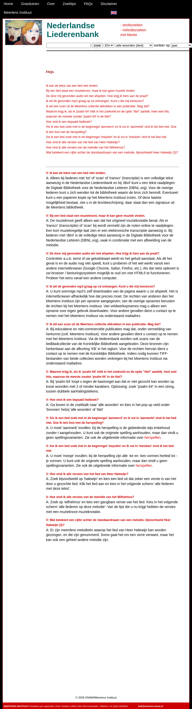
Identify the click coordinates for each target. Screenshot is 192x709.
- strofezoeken (131, 25)
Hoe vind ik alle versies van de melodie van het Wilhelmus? (85, 147)
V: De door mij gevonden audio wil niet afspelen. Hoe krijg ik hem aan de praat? (102, 253)
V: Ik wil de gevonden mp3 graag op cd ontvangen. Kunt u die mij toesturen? (100, 286)
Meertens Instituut (18, 12)
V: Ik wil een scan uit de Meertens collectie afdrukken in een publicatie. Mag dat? (103, 324)
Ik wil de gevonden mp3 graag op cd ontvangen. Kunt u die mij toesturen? (95, 101)
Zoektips (69, 4)
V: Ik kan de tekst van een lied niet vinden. (76, 173)
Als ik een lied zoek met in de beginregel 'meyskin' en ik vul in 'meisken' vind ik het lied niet (106, 137)
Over (51, 4)
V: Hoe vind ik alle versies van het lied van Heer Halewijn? (87, 474)
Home (8, 4)
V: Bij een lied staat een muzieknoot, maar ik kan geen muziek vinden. (95, 216)
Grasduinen (30, 4)
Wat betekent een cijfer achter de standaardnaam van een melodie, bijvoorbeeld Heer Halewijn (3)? (112, 152)
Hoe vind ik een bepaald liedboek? (69, 122)
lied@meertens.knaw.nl (150, 706)
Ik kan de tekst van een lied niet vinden (72, 86)
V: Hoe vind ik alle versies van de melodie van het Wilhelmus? (90, 497)
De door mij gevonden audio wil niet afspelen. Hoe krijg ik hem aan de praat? (97, 96)
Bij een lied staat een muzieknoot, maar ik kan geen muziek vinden (90, 90)
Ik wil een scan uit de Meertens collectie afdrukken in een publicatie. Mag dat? (98, 106)
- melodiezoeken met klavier (133, 32)
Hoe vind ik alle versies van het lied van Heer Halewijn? (83, 142)
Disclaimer (109, 4)
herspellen (152, 438)
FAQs (88, 4)
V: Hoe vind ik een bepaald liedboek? (72, 400)
